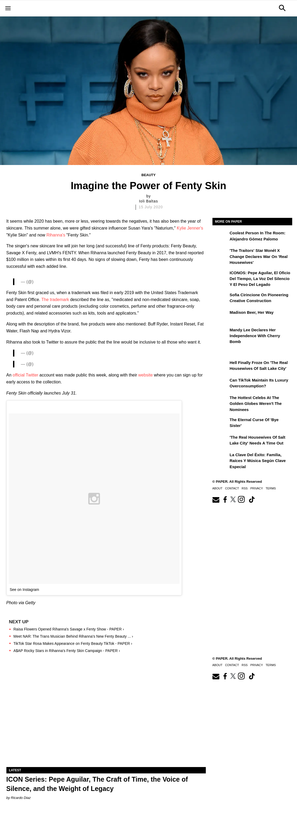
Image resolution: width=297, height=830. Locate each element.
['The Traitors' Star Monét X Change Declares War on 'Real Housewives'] (220, 254)
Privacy (256, 488)
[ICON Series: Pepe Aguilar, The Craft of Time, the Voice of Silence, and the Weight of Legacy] (106, 717)
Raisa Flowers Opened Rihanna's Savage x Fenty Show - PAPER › (69, 629)
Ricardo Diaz (21, 798)
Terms (271, 488)
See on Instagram (24, 589)
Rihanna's (56, 235)
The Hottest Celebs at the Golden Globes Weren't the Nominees (256, 403)
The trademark (55, 299)
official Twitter (25, 375)
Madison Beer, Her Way (252, 312)
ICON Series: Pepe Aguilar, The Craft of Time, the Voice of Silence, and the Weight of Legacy (97, 784)
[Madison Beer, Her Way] (220, 316)
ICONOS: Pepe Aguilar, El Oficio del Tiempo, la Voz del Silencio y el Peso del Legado (260, 278)
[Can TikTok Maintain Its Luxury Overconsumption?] (220, 384)
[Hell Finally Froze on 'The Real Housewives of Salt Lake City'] (220, 366)
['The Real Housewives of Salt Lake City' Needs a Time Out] (220, 441)
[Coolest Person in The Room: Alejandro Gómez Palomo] (220, 236)
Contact (232, 488)
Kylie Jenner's (190, 228)
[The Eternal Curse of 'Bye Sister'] (220, 423)
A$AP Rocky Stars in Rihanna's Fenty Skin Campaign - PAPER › (67, 651)
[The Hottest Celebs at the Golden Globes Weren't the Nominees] (220, 401)
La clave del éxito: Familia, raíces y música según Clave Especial (258, 460)
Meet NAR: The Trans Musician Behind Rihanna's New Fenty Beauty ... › (73, 636)
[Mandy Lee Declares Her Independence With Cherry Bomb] (220, 333)
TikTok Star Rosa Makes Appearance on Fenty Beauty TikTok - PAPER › (73, 643)
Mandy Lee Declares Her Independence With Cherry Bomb (255, 336)
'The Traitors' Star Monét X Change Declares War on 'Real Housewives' (259, 256)
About (217, 488)
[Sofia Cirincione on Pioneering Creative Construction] (220, 298)
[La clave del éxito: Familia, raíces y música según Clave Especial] (220, 458)
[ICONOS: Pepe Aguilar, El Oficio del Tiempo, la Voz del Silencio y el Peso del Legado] (220, 276)
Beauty (148, 175)
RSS (245, 488)
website (145, 375)
